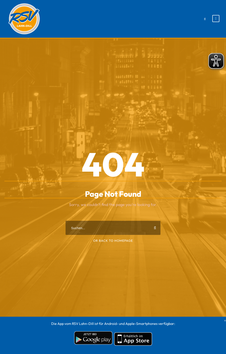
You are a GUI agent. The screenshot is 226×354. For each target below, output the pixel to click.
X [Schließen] (225, 318)
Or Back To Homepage (113, 241)
